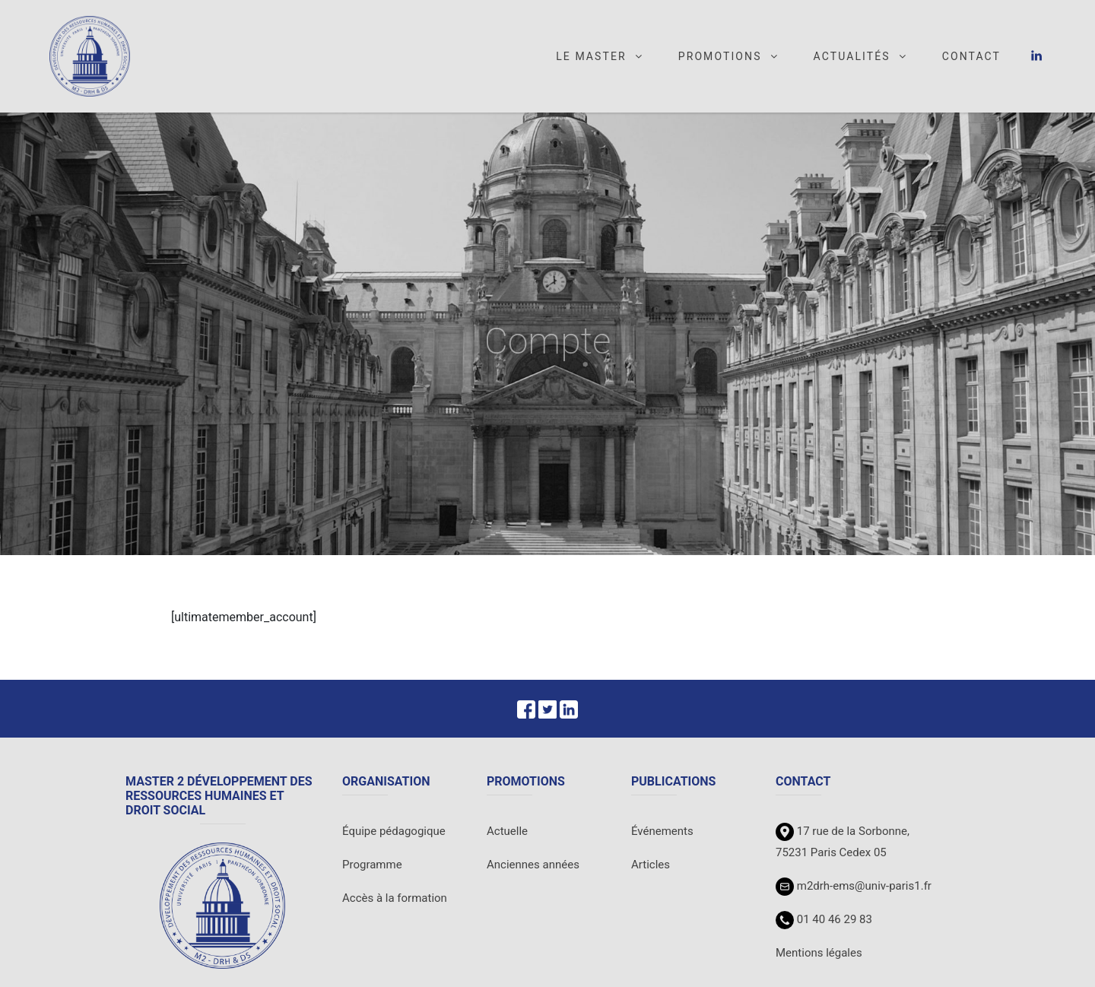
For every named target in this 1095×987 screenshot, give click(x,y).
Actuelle (507, 831)
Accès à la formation (394, 898)
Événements (662, 831)
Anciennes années (533, 864)
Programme (372, 864)
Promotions (728, 56)
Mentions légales (819, 953)
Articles (650, 864)
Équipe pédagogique (394, 831)
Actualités (861, 56)
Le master (600, 56)
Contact (971, 56)
